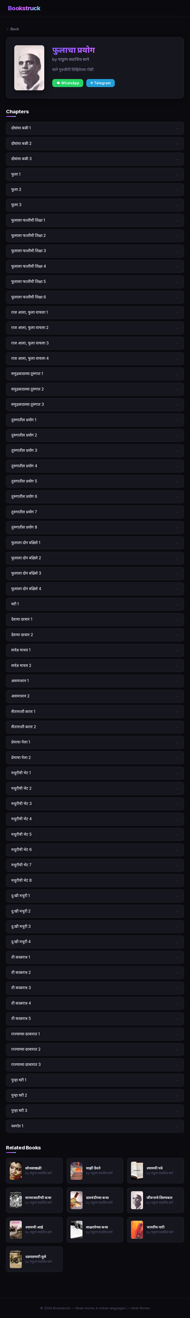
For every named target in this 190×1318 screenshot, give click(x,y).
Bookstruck (24, 8)
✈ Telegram (100, 83)
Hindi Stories (140, 1308)
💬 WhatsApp (67, 83)
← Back (12, 29)
